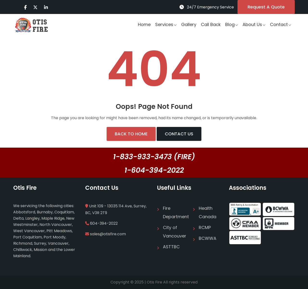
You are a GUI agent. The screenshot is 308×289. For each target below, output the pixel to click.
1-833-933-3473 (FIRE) (154, 157)
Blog (230, 24)
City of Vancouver (174, 231)
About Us (252, 24)
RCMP (205, 227)
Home (144, 24)
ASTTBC (171, 247)
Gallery (188, 24)
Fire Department (175, 212)
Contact (279, 24)
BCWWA (207, 238)
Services (164, 24)
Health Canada (207, 212)
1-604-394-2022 (154, 170)
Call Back (211, 24)
